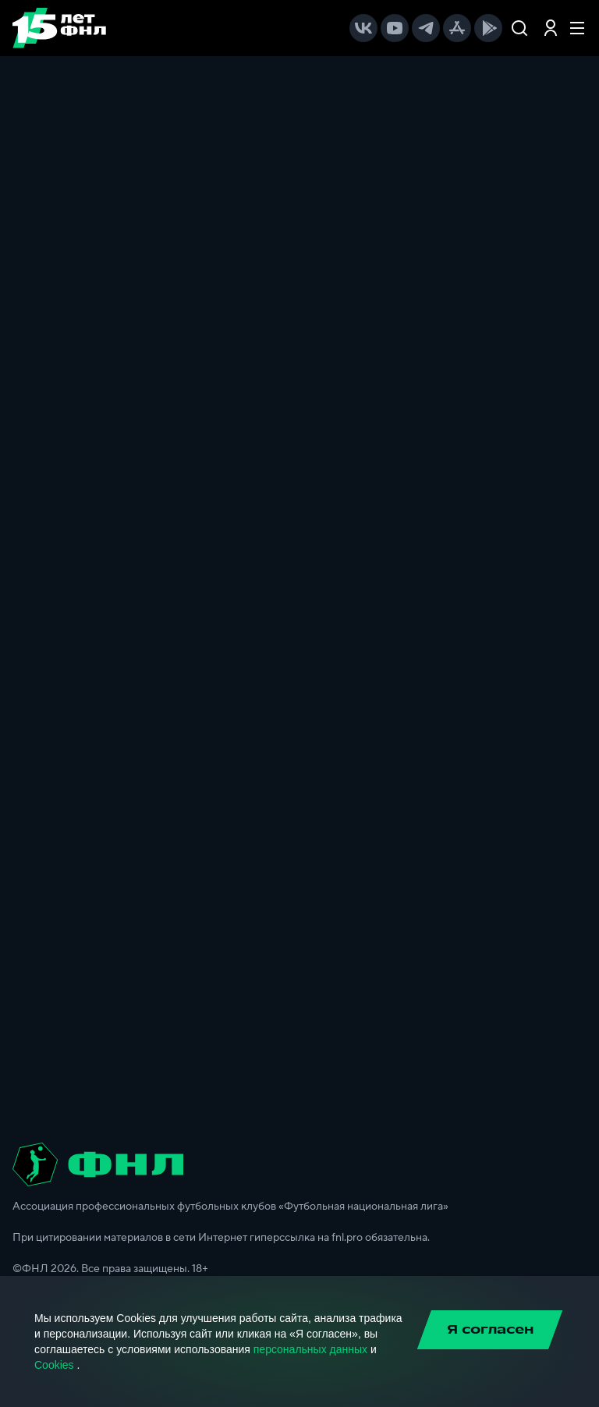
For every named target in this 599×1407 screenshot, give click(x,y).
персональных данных (310, 1349)
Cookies (54, 1365)
